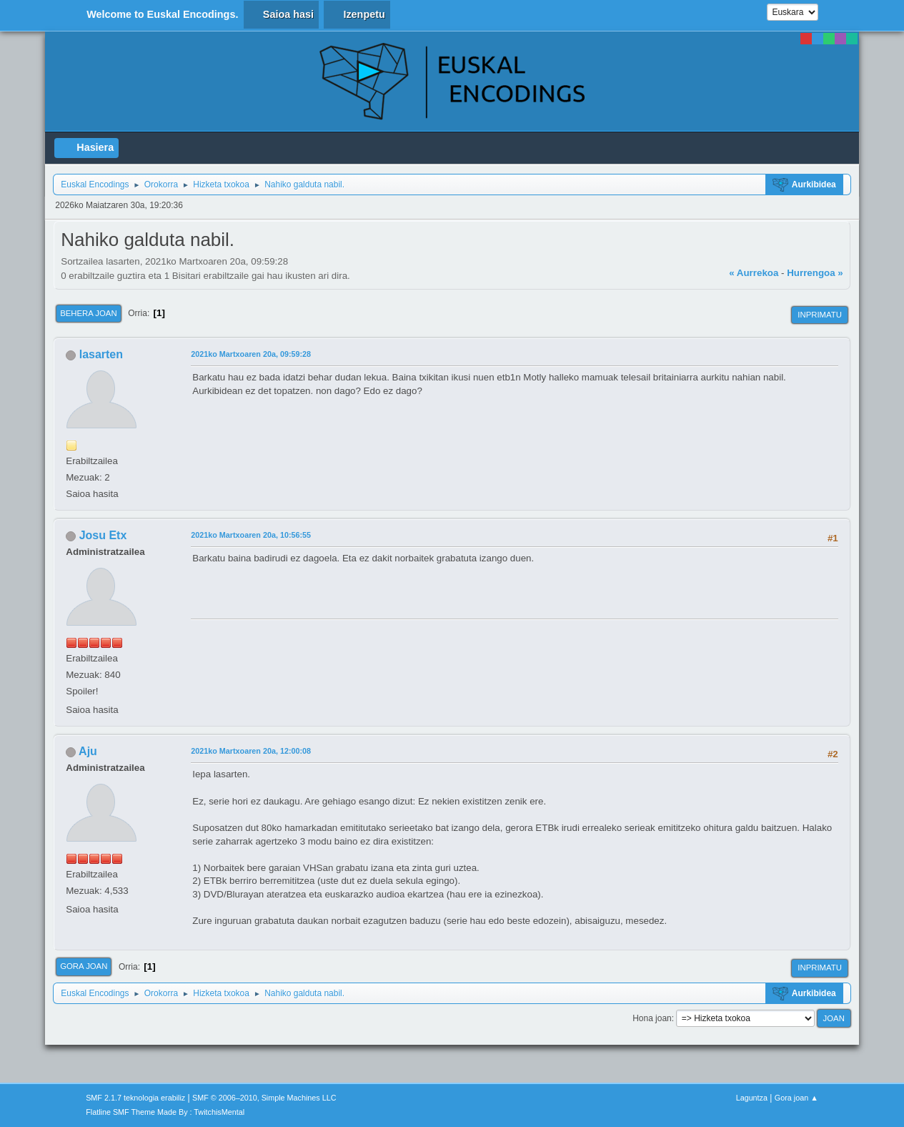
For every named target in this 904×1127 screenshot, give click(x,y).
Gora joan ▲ (796, 1097)
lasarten (101, 354)
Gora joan (83, 966)
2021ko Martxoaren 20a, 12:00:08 (251, 751)
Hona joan (652, 1018)
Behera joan (88, 313)
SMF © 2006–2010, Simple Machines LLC (264, 1097)
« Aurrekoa (753, 272)
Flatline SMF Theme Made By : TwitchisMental (165, 1112)
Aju (88, 751)
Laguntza (752, 1097)
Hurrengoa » (815, 272)
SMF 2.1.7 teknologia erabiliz (135, 1097)
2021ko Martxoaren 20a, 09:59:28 (251, 354)
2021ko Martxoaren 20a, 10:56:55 (251, 535)
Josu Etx (103, 535)
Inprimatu (819, 314)
